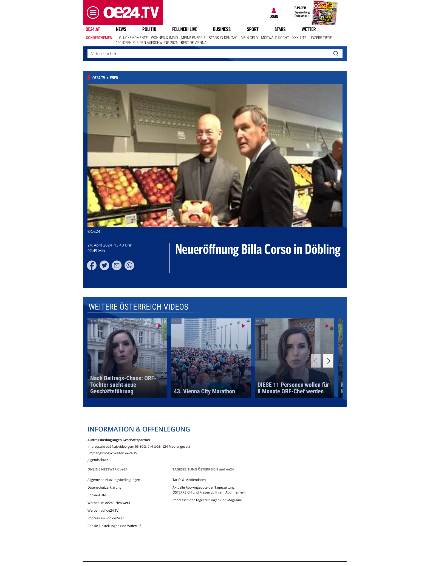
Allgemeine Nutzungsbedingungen (113, 479)
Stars (280, 29)
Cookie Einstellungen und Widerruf (114, 525)
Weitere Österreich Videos (138, 307)
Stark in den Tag (223, 38)
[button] (91, 12)
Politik (149, 29)
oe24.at (93, 29)
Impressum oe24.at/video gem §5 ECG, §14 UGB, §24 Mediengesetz (138, 446)
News (121, 29)
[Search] (335, 54)
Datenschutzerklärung (104, 487)
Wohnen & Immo (164, 38)
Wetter (309, 29)
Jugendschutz (97, 459)
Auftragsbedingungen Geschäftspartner (118, 440)
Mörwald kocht (275, 38)
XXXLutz (299, 38)
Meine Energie (193, 38)
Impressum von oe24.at (105, 518)
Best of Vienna (193, 43)
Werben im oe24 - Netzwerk (108, 502)
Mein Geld (249, 38)
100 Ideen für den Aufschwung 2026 (146, 43)
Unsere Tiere (321, 38)
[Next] (328, 361)
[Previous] (316, 361)
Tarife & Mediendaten (189, 479)
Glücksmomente (133, 38)
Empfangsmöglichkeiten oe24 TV (112, 453)
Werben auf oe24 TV (102, 510)
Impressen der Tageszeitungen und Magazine (207, 500)
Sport (253, 29)
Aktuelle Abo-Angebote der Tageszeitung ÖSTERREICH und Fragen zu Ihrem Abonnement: (209, 490)
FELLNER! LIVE (184, 29)
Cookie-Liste (96, 495)
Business (222, 29)
